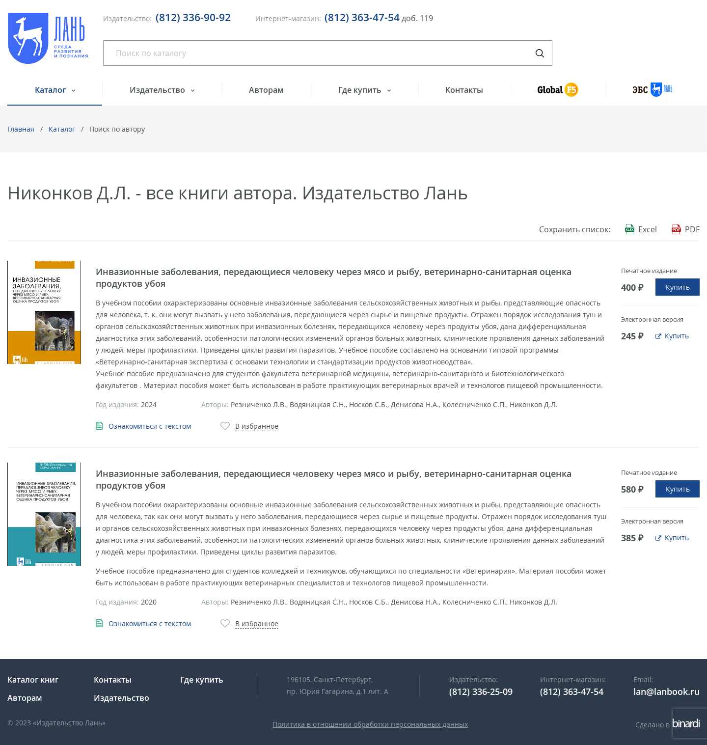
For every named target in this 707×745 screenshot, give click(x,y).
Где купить (360, 89)
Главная (20, 129)
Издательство (158, 89)
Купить (678, 287)
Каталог (51, 89)
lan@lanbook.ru (666, 691)
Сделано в (667, 724)
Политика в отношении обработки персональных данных (370, 724)
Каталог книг (32, 679)
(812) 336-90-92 (193, 17)
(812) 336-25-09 (481, 691)
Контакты (464, 89)
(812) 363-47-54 (362, 17)
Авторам (266, 89)
